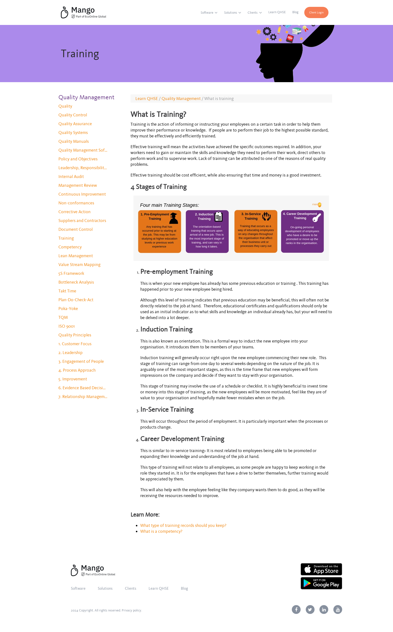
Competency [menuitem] (70, 247)
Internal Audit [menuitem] (71, 176)
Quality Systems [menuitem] (73, 132)
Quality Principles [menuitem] (74, 335)
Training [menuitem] (66, 238)
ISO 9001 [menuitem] (66, 326)
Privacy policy (131, 610)
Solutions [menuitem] (230, 13)
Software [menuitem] (207, 13)
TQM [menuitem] (63, 317)
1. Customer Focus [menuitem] (74, 343)
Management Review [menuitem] (77, 185)
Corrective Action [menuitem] (74, 211)
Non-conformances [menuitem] (76, 203)
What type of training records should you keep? (183, 525)
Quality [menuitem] (65, 106)
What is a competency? (162, 531)
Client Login (316, 12)
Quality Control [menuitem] (72, 115)
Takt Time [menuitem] (67, 291)
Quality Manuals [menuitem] (73, 141)
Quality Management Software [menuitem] (82, 150)
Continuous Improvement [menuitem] (82, 194)
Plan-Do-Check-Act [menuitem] (75, 299)
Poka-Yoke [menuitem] (68, 308)
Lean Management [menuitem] (75, 255)
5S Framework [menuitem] (71, 273)
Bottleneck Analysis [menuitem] (76, 282)
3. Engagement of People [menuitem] (81, 361)
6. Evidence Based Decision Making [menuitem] (82, 387)
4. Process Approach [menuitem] (77, 370)
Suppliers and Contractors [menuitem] (82, 220)
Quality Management (181, 98)
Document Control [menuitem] (75, 229)
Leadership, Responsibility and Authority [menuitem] (82, 167)
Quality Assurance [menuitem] (75, 123)
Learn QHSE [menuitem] (277, 12)
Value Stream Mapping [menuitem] (79, 264)
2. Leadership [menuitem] (70, 352)
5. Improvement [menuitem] (72, 379)
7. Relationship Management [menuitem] (82, 396)
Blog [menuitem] (295, 12)
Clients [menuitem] (253, 13)
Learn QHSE (146, 98)
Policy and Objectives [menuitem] (78, 159)
